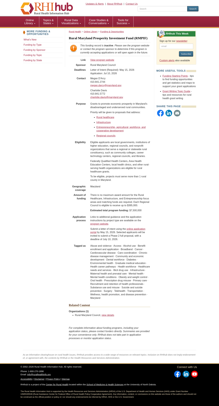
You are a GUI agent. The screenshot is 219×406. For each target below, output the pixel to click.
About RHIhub (114, 4)
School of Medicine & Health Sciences (105, 384)
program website (99, 224)
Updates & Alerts (95, 4)
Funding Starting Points (175, 76)
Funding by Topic (33, 55)
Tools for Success (123, 22)
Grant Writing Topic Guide (176, 91)
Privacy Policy (53, 379)
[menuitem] (30, 21)
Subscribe (186, 54)
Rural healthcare (105, 117)
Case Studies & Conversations (99, 22)
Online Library (29, 22)
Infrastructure (103, 122)
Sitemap (66, 379)
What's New (30, 39)
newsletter (181, 41)
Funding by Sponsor (34, 50)
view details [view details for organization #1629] (108, 315)
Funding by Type (33, 44)
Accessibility (26, 379)
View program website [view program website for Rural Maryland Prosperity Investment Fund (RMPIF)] (102, 60)
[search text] (162, 8)
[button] (160, 113)
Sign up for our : (174, 41)
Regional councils (105, 135)
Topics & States (48, 22)
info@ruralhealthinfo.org (39, 374)
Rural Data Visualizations (71, 22)
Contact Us (132, 4)
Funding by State (33, 60)
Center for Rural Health (57, 384)
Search (192, 8)
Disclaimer (39, 379)
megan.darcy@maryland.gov (106, 85)
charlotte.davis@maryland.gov (106, 97)
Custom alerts (167, 60)
